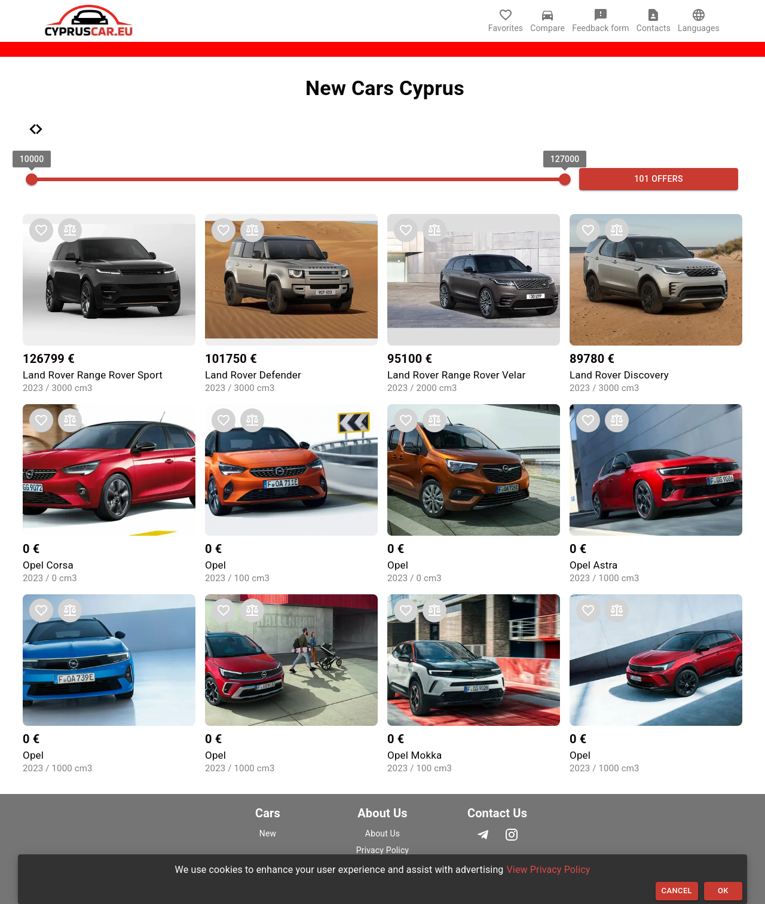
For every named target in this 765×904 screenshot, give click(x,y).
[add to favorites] (41, 230)
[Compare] (551, 21)
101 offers (658, 179)
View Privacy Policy (548, 869)
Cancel (677, 891)
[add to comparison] (70, 230)
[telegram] (485, 835)
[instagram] (512, 835)
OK (723, 891)
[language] (698, 15)
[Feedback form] (604, 21)
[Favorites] (509, 21)
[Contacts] (657, 21)
